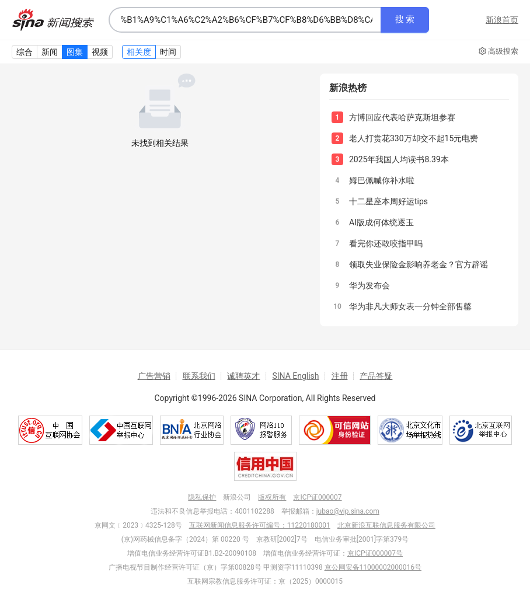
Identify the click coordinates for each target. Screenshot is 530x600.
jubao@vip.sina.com (347, 511)
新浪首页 (502, 20)
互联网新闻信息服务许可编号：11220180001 (259, 525)
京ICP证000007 (317, 497)
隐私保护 (202, 497)
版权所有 (272, 497)
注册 (340, 376)
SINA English (295, 376)
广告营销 (154, 376)
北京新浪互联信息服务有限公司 (386, 525)
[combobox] (245, 20)
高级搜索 (498, 51)
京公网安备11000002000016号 (373, 567)
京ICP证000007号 (375, 553)
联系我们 (199, 376)
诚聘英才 (243, 376)
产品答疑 (376, 376)
